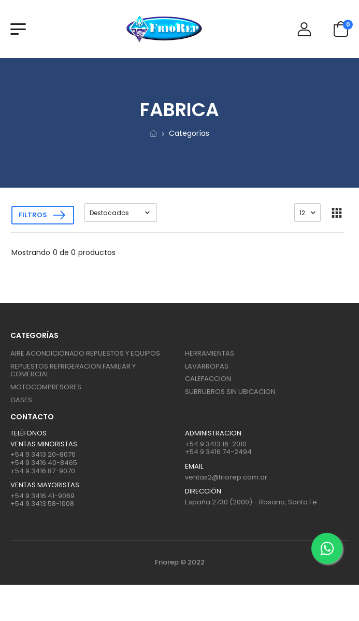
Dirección (203, 491)
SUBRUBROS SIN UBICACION (230, 392)
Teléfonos (28, 433)
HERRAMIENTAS (209, 353)
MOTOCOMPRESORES (45, 387)
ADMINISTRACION (213, 433)
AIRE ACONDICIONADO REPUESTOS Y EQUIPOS (85, 353)
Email (194, 466)
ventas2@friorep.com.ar (226, 477)
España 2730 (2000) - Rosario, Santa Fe (251, 502)
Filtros (33, 215)
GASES (21, 400)
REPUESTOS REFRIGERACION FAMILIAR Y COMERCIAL (73, 370)
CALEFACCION (208, 379)
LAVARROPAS (206, 366)
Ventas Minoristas (43, 444)
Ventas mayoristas (44, 485)
